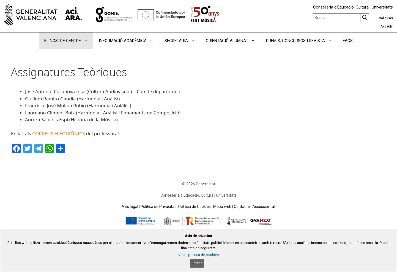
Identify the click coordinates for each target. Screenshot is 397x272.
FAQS (348, 40)
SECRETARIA (182, 40)
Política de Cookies (194, 206)
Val (381, 18)
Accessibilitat (263, 206)
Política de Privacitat (158, 206)
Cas (390, 18)
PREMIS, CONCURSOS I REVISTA (301, 40)
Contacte (242, 206)
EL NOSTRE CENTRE (68, 40)
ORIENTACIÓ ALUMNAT (233, 40)
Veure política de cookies (198, 255)
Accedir (386, 26)
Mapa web (222, 206)
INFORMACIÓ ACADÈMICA (129, 40)
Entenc (197, 263)
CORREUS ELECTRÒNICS (58, 133)
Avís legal (130, 206)
